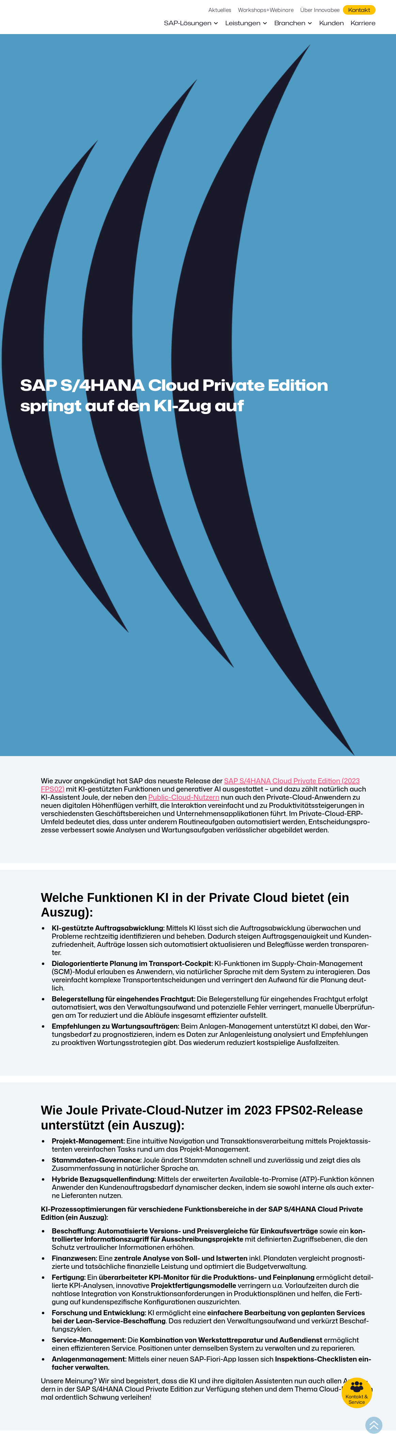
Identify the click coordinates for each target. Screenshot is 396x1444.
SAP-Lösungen (187, 23)
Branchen (289, 23)
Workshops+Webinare (266, 10)
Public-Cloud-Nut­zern (184, 797)
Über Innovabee (319, 10)
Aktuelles (219, 10)
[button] (191, 23)
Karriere (363, 23)
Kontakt (359, 10)
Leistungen (242, 23)
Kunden (331, 23)
